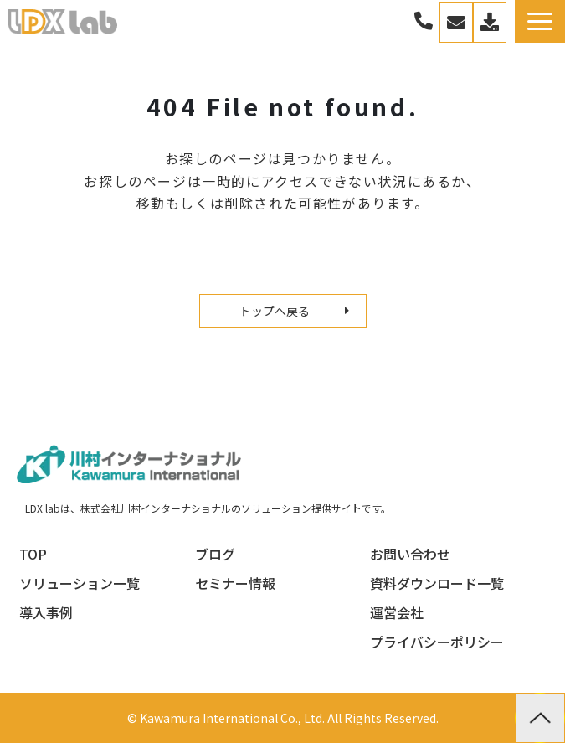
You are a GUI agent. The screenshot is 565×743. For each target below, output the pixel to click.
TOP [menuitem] (33, 554)
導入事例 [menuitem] (46, 612)
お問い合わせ (456, 22)
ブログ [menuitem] (215, 554)
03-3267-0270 (423, 21)
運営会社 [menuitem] (397, 612)
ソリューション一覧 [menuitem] (79, 583)
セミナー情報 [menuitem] (235, 583)
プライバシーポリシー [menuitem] (437, 642)
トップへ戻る (274, 310)
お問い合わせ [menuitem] (410, 554)
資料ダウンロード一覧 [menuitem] (437, 583)
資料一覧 (490, 22)
